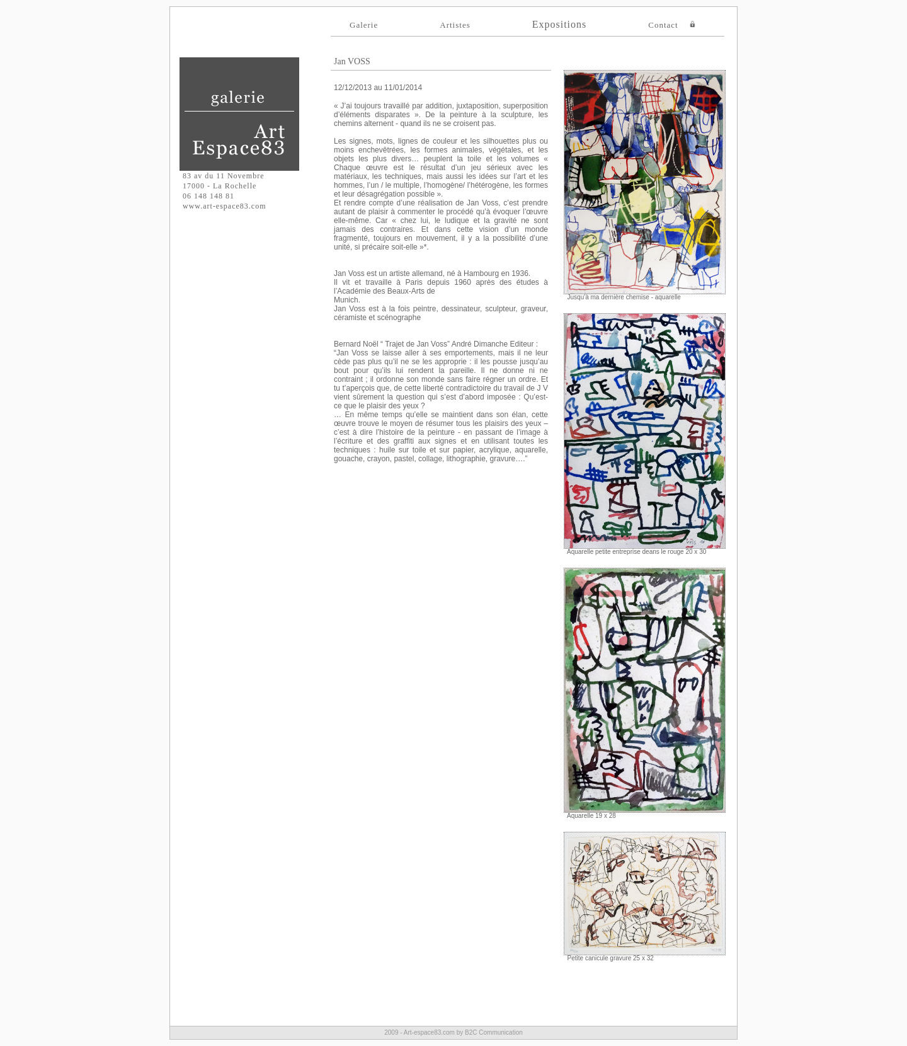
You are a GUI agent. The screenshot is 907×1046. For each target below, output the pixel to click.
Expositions (559, 24)
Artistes (455, 25)
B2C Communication (494, 1032)
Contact (663, 25)
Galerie (364, 25)
